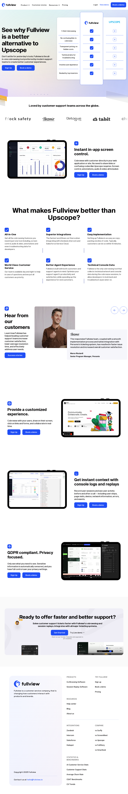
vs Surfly (98, 730)
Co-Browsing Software (76, 682)
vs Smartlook (100, 750)
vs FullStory (100, 745)
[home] (9, 5)
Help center (71, 704)
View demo (104, 5)
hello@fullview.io (35, 779)
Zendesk (70, 730)
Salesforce (71, 740)
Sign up (98, 682)
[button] (25, 5)
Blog (68, 709)
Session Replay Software (77, 687)
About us (70, 713)
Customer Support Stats (77, 769)
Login (95, 5)
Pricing (65, 5)
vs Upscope (99, 740)
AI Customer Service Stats (77, 765)
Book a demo (100, 687)
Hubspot (70, 745)
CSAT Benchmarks (74, 779)
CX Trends (71, 784)
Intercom (70, 735)
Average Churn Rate (75, 774)
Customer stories (39, 5)
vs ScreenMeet (101, 735)
